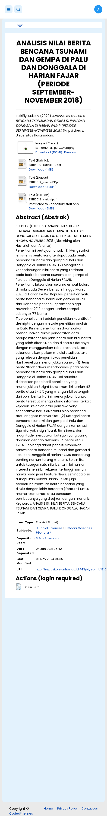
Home (48, 808)
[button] (18, 9)
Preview (70, 152)
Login (20, 25)
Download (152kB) (48, 152)
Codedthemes (21, 813)
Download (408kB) (43, 187)
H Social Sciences (49, 528)
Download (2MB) (41, 208)
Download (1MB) (41, 169)
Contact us (90, 808)
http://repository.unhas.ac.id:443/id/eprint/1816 (71, 569)
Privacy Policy (67, 808)
